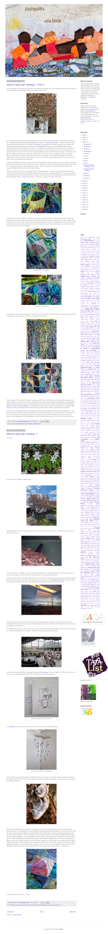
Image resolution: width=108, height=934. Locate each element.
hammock (97, 374)
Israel (94, 400)
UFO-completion (95, 588)
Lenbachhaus (92, 432)
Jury (92, 415)
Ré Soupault (97, 515)
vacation (85, 589)
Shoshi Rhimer (94, 541)
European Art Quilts (95, 338)
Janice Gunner (84, 406)
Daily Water (97, 311)
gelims (82, 365)
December (87, 144)
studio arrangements (86, 562)
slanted (98, 545)
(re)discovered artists (94, 237)
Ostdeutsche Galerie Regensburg (88, 483)
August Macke (88, 259)
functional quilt (96, 360)
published (89, 505)
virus (94, 591)
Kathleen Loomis (86, 418)
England (98, 333)
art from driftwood (96, 252)
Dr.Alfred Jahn (96, 324)
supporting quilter (90, 564)
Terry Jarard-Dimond (86, 571)
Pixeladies (83, 498)
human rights (96, 386)
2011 (83, 207)
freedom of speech (91, 357)
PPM (87, 502)
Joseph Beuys (96, 411)
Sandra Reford (90, 528)
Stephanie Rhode (93, 559)
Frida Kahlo (89, 358)
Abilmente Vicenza (85, 244)
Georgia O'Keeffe (89, 365)
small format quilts (91, 547)
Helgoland (83, 383)
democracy (97, 314)
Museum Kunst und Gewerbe (93, 468)
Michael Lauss (96, 461)
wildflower (86, 598)
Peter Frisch (97, 491)
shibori (93, 538)
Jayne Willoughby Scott (94, 408)
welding (87, 596)
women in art (90, 601)
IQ (81, 400)
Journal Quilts (84, 413)
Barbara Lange (14, 905)
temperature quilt (36, 423)
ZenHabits (83, 608)
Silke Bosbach (84, 543)
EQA (98, 334)
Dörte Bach (90, 324)
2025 (83, 137)
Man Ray (97, 444)
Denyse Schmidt (89, 316)
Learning (98, 428)
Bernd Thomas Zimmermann (93, 269)
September (87, 151)
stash (86, 557)
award (92, 261)
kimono (89, 420)
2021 (83, 183)
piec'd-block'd (90, 495)
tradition (93, 581)
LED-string (93, 430)
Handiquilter (88, 379)
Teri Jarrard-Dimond (94, 569)
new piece (94, 474)
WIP (87, 599)
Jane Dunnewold (89, 405)
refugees (91, 520)
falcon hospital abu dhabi (91, 344)
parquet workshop (95, 486)
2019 (83, 188)
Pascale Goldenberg (86, 488)
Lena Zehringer (84, 432)
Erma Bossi (93, 336)
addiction (97, 244)
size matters (87, 545)
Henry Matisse (88, 383)
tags (87, 567)
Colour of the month (93, 298)
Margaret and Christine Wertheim (90, 447)
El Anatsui (83, 329)
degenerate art (84, 314)
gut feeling (93, 374)
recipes (88, 517)
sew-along (92, 536)
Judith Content (92, 413)
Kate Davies (89, 416)
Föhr (99, 350)
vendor (94, 589)
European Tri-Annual (85, 339)
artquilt (82, 259)
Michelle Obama (32, 142)
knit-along (91, 423)
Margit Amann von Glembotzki (88, 451)
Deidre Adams (90, 314)
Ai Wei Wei (97, 246)
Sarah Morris (96, 530)
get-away (94, 367)
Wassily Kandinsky (95, 594)
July (85, 156)
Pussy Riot (93, 505)
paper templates (95, 485)
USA (82, 589)
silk (99, 541)
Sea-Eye (98, 533)
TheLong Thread (41, 146)
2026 (83, 135)
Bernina (83, 271)
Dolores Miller (90, 322)
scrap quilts (96, 531)
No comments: (34, 421)
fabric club (89, 341)
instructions (97, 394)
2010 (83, 209)
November (87, 146)
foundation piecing (85, 353)
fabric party (97, 341)
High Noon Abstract (86, 384)
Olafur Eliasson (84, 479)
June (85, 158)
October (86, 149)
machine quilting (90, 442)
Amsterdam (94, 249)
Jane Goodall (97, 405)
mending (94, 459)
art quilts (83, 256)
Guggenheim (83, 374)
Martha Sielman (92, 454)
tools (82, 581)
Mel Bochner (96, 458)
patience (98, 490)
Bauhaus (87, 266)
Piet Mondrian (97, 495)
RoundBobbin (93, 525)
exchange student (95, 339)
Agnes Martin (91, 246)
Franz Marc (91, 355)
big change (97, 274)
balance (98, 262)
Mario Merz (89, 452)
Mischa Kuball (93, 463)
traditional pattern (92, 582)
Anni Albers (88, 252)
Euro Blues (87, 338)
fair (84, 344)
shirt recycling (88, 540)
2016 (83, 195)
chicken (86, 288)
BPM (85, 278)
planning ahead (91, 498)
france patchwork (95, 353)
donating (98, 322)
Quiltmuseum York (89, 512)
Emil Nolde (86, 333)
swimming (93, 565)
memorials (83, 459)
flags (87, 350)
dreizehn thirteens (85, 326)
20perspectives (89, 241)
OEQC (98, 478)
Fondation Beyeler (85, 352)
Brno (86, 279)
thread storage (93, 579)
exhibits (83, 341)
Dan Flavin (83, 312)
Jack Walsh (83, 401)
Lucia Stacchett (93, 441)
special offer (97, 550)
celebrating (91, 284)
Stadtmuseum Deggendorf (87, 555)
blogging (83, 276)
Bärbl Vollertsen (92, 264)
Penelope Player (84, 491)
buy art (85, 283)
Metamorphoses (89, 461)
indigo (91, 391)
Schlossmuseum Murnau (86, 531)
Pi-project (98, 493)
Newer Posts (10, 912)
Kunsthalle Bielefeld (95, 425)
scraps (82, 533)
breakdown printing (91, 278)
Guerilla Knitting (95, 372)
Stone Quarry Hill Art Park (88, 560)
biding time (90, 273)
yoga (92, 606)
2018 (83, 190)
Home (41, 912)
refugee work (84, 520)
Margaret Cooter (85, 449)
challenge (83, 286)
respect (88, 524)
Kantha (98, 415)
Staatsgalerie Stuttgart (94, 553)
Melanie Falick (62, 146)
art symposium (90, 256)
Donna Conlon (84, 324)
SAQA (97, 528)
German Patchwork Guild (35, 905)
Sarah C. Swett (86, 530)
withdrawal (92, 599)
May (85, 160)
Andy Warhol (87, 251)
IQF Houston (89, 400)
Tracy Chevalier (87, 581)
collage (93, 295)
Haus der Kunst (85, 381)
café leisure (90, 283)
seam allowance (84, 535)
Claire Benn (85, 291)
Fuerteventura (89, 360)
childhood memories (94, 288)
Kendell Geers (84, 420)
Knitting (30, 423)
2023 (83, 142)
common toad (84, 301)
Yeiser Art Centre (85, 606)
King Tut (83, 422)
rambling (87, 515)
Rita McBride (94, 524)
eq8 (95, 334)
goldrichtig (86, 370)
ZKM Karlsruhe (89, 608)
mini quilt (83, 463)
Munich (93, 464)
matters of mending (86, 458)
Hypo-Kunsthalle (93, 388)
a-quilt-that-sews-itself (94, 242)
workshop (84, 605)
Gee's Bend (96, 363)
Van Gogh (91, 589)
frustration (83, 360)
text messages (85, 572)
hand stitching (95, 376)
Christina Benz (91, 290)
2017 (83, 192)
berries (86, 271)
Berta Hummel (92, 271)
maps (92, 446)
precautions (90, 503)
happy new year (95, 379)
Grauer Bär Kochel (92, 370)
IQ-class (84, 400)
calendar (96, 283)
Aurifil (82, 261)
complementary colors (94, 301)
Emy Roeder (93, 333)
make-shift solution (89, 444)
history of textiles (96, 384)
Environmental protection (87, 334)
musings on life (84, 469)
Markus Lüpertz (96, 452)
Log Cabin (91, 439)
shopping (87, 541)
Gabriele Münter (89, 362)
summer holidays (95, 562)
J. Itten (98, 400)
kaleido (94, 415)
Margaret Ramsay (95, 449)
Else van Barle (88, 331)
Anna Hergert (97, 251)
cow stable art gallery (94, 305)
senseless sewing (85, 536)
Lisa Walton (93, 437)
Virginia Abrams (88, 591)
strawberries (97, 560)
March (86, 173)
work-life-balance (84, 603)
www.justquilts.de (90, 111)
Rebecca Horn (84, 517)
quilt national (89, 508)
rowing (98, 525)
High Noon (96, 383)
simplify (90, 543)
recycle (92, 517)
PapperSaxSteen (84, 486)
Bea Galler (93, 266)
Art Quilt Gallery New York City (93, 254)
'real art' (83, 237)
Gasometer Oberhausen (86, 363)
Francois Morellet (84, 355)
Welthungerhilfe (92, 596)
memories (88, 459)
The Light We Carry (52, 142)
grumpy (88, 372)
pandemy (98, 483)
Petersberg (84, 493)
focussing (93, 350)
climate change (88, 295)
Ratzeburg (91, 515)
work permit (97, 601)
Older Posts (73, 912)
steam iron (87, 559)
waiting (82, 594)
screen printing (88, 533)
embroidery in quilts (23, 423)
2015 (83, 197)
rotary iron (86, 525)
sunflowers (83, 564)
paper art (84, 485)
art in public (83, 254)
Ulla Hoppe (44, 672)
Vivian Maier (92, 593)
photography (91, 493)
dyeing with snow (95, 326)
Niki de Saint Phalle (89, 478)
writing (88, 605)
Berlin (85, 269)
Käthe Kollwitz (96, 416)
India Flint (87, 391)
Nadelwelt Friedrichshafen (94, 469)
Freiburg (85, 358)
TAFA (98, 565)
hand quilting (84, 376)
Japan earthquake (92, 406)
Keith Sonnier (96, 418)
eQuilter (88, 336)
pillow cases (83, 497)
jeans (95, 410)
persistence (91, 491)
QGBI (92, 507)
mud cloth (89, 464)
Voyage (98, 593)
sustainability (87, 565)
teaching (90, 567)
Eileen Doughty (96, 327)
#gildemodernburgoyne (86, 239)
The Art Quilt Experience (91, 577)
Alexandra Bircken (85, 247)
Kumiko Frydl (84, 425)
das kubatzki (90, 312)
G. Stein (83, 362)
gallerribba (97, 362)
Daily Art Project (92, 309)
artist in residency (95, 257)
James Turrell (89, 401)
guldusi (88, 374)
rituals (98, 524)
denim (82, 316)
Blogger (61, 929)
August (86, 153)
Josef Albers (89, 411)
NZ (95, 478)
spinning (83, 552)
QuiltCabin (87, 510)
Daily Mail (83, 311)
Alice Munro (97, 247)
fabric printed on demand (86, 343)
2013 (83, 202)
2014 (83, 200)
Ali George (91, 247)
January (86, 178)
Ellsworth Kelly (89, 329)
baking (93, 262)
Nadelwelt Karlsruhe (59, 580)
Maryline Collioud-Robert (94, 456)
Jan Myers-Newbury (93, 403)
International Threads (94, 398)
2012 (83, 204)
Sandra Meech (84, 528)
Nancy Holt (83, 473)
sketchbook (93, 545)
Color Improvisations (86, 296)
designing (91, 317)
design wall (84, 317)
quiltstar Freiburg (90, 514)
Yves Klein (97, 606)
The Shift (88, 579)
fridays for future (96, 358)
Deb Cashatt (97, 312)
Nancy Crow (96, 471)
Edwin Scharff (89, 327)
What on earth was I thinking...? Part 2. (26, 84)
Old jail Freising (92, 479)
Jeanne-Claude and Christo (87, 410)
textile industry (95, 574)
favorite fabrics (90, 346)
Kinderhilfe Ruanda (95, 420)
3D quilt (96, 240)
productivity (83, 505)
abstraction (92, 244)
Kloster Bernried (91, 422)
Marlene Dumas (84, 454)
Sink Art (94, 543)
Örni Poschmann (95, 481)
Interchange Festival (85, 396)
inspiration (97, 393)
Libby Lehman (88, 434)
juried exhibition (87, 415)
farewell (84, 346)
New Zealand (89, 476)
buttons (82, 283)
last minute (93, 428)
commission (97, 300)
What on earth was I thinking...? (22, 434)
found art (97, 352)
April (85, 163)
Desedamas (97, 316)
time (99, 579)
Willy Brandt (92, 598)
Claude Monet (92, 293)
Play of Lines (91, 500)
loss (87, 441)
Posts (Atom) (17, 914)
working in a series (94, 603)
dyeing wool (83, 327)
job (84, 411)
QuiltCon (92, 510)
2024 (83, 140)
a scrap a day (14, 423)
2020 (83, 185)
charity (87, 286)
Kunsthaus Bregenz (95, 427)
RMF (82, 525)
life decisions (87, 435)
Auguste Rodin (96, 259)
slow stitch (83, 547)
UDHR (88, 588)
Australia (87, 261)
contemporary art (84, 305)
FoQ (92, 352)
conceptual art (95, 303)
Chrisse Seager (84, 290)
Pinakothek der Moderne (93, 497)
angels (92, 251)
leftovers (98, 430)
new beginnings (88, 474)
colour (94, 296)
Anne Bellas (83, 252)
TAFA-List (83, 567)
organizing (87, 481)
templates (86, 569)
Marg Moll (97, 446)
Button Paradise (95, 281)
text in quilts (95, 571)
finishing (83, 350)
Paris (89, 486)
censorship (97, 284)
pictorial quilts (84, 495)
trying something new (92, 584)
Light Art (94, 435)
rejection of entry (88, 522)
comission (83, 300)
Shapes (88, 538)
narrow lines (89, 473)
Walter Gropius (87, 594)
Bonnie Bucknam (91, 276)
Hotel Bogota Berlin (86, 386)
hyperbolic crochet (85, 388)
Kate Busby (83, 416)
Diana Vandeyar (90, 321)
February (86, 175)
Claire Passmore (92, 291)
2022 (83, 181)
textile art (93, 572)
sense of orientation (94, 535)
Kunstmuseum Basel (86, 428)
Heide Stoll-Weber (95, 381)
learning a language (85, 430)
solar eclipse (87, 548)
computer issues (85, 303)
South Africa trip (89, 550)
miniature (87, 463)
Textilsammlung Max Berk (87, 576)
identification (89, 389)
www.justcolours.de (86, 117)
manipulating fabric (85, 446)
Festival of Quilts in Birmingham (90, 347)
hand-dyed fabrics (87, 377)
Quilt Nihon (94, 508)
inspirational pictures (87, 395)
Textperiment (13, 726)
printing (98, 503)
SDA (94, 533)
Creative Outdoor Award (87, 306)
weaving (83, 596)
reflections (96, 519)
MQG (85, 464)
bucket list (87, 281)
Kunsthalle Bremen (85, 427)
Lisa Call (86, 437)
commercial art (89, 300)
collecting (98, 295)
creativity (95, 307)
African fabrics (84, 246)
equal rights (83, 336)
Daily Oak (90, 311)
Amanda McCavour (85, 249)
